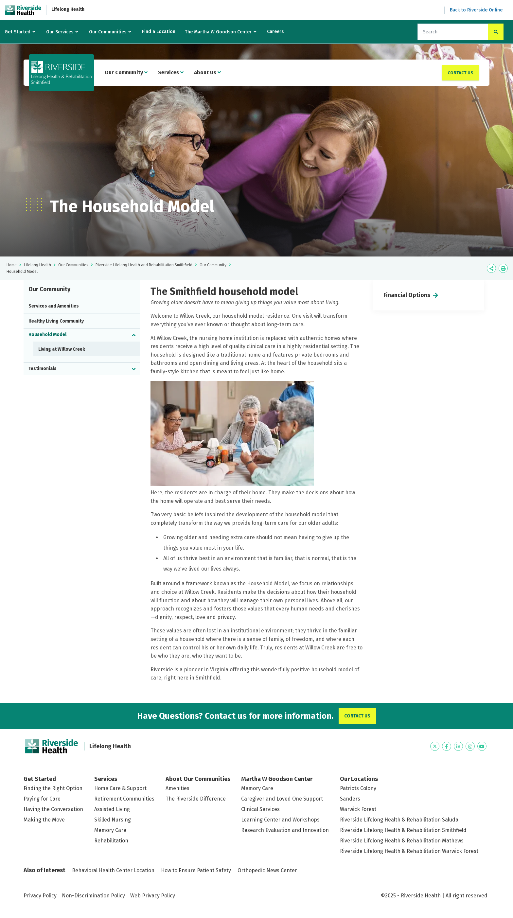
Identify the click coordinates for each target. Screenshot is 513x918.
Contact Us (460, 72)
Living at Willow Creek (61, 349)
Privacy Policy (40, 895)
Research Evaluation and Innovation (285, 830)
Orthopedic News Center (267, 870)
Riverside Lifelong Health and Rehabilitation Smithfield (144, 265)
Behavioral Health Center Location (113, 870)
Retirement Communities (124, 799)
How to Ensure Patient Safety (196, 870)
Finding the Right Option (53, 788)
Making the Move (44, 820)
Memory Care (110, 830)
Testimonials (42, 368)
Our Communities (107, 32)
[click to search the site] (496, 32)
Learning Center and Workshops (280, 820)
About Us (207, 72)
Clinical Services (260, 809)
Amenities (177, 788)
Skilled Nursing (112, 820)
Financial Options (406, 295)
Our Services (59, 32)
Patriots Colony (358, 788)
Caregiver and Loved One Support (282, 799)
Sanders (350, 799)
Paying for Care (42, 799)
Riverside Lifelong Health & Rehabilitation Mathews (402, 841)
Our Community (126, 72)
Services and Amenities (53, 306)
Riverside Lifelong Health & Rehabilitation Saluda (399, 820)
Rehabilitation (111, 841)
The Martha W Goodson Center (218, 32)
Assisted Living (112, 809)
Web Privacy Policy (152, 895)
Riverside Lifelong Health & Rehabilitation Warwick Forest (409, 851)
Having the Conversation (53, 809)
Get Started (17, 32)
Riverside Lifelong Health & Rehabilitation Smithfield (403, 830)
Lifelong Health (67, 9)
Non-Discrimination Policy (93, 895)
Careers (275, 31)
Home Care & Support (120, 788)
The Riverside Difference (196, 799)
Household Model (47, 334)
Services (171, 72)
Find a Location (158, 31)
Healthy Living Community (56, 321)
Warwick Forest (358, 809)
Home (12, 265)
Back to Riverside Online (476, 10)
